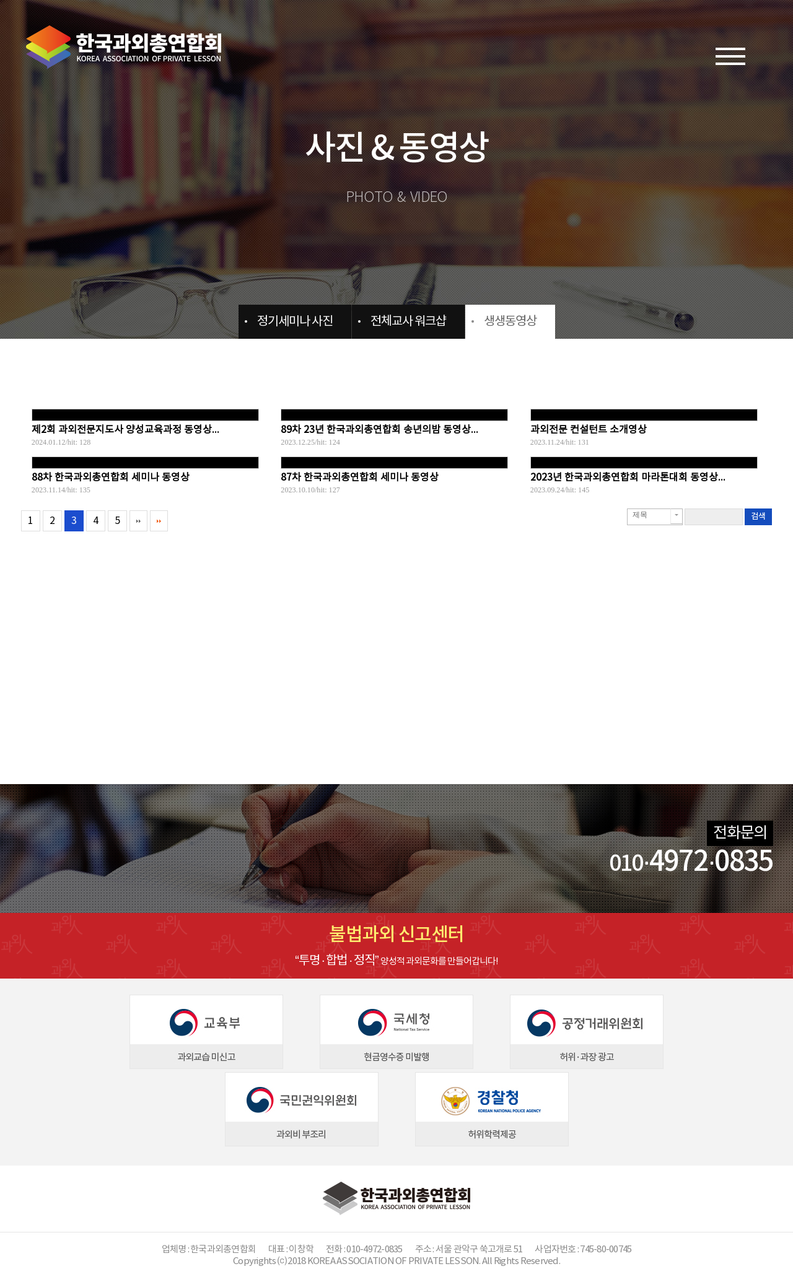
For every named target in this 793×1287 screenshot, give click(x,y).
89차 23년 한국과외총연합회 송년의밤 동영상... (379, 429)
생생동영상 (510, 322)
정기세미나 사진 (295, 322)
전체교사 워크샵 (408, 322)
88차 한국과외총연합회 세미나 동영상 (111, 477)
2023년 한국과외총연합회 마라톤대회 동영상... (627, 477)
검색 (758, 516)
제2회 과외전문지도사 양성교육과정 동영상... (125, 429)
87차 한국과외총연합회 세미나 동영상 (360, 477)
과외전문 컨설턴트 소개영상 (588, 429)
